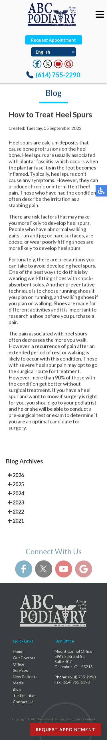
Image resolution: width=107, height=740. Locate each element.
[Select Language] (53, 51)
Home (18, 651)
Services (20, 670)
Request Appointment (53, 39)
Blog (17, 689)
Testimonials (24, 695)
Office (18, 664)
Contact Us (23, 701)
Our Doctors (24, 657)
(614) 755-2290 (58, 75)
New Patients (25, 676)
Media (18, 682)
